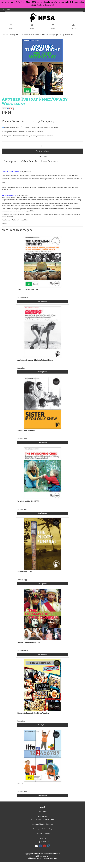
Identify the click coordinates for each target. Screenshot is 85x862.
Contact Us (42, 838)
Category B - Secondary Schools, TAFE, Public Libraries (22, 132)
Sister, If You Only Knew (26, 431)
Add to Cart (42, 151)
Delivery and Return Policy (42, 829)
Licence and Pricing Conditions (42, 824)
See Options (42, 301)
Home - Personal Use (10, 127)
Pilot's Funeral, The (24, 572)
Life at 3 (20, 784)
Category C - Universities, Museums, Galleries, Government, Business (27, 136)
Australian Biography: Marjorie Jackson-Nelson (35, 360)
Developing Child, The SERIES (28, 501)
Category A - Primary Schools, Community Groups (39, 127)
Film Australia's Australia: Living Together (33, 713)
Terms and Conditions (42, 834)
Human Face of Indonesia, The (28, 642)
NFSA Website (43, 816)
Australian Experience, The (27, 290)
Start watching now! (45, 5)
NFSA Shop (43, 812)
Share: (7, 109)
